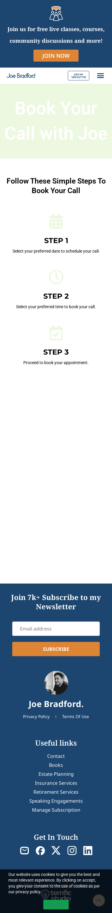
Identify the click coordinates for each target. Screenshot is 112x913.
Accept (56, 904)
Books (56, 765)
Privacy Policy (36, 716)
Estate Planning (56, 774)
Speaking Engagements (56, 801)
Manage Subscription (56, 810)
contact (56, 756)
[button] (100, 75)
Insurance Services (56, 783)
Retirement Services (56, 792)
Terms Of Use (75, 716)
